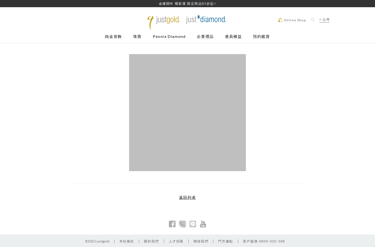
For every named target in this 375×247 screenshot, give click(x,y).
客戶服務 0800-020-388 (264, 241)
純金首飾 (113, 36)
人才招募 (176, 241)
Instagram (182, 224)
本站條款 (126, 241)
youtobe (203, 224)
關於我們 (151, 241)
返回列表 (187, 197)
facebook (172, 224)
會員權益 (233, 36)
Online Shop (292, 20)
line (192, 224)
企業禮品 (205, 36)
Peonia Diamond (169, 36)
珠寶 (137, 36)
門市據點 (225, 241)
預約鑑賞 (261, 36)
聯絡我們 (200, 241)
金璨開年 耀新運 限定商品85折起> (187, 3)
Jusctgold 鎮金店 (188, 22)
